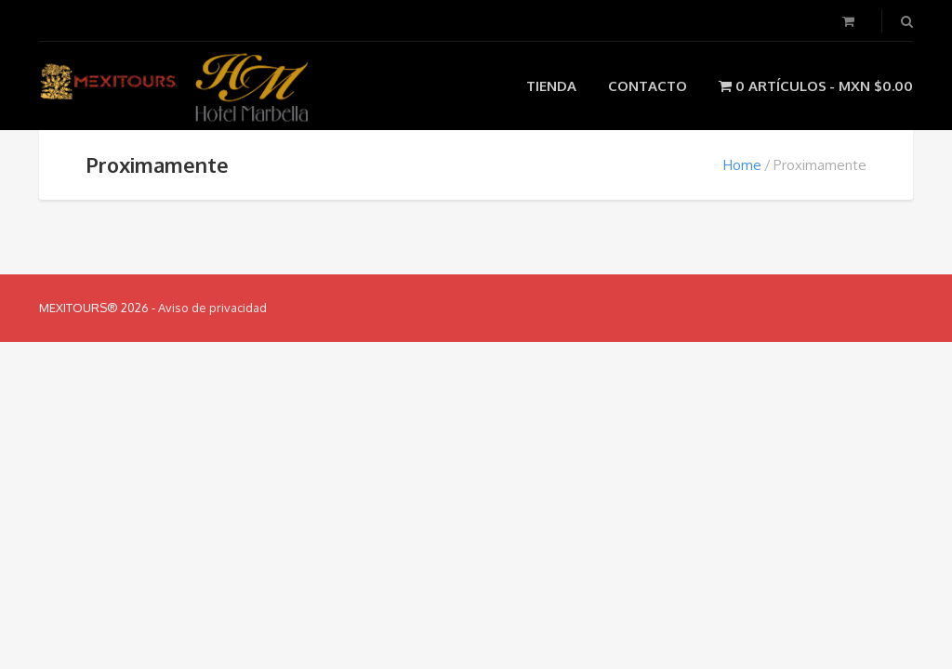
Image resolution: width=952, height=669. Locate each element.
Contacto (647, 86)
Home (742, 165)
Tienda (551, 86)
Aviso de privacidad (212, 307)
